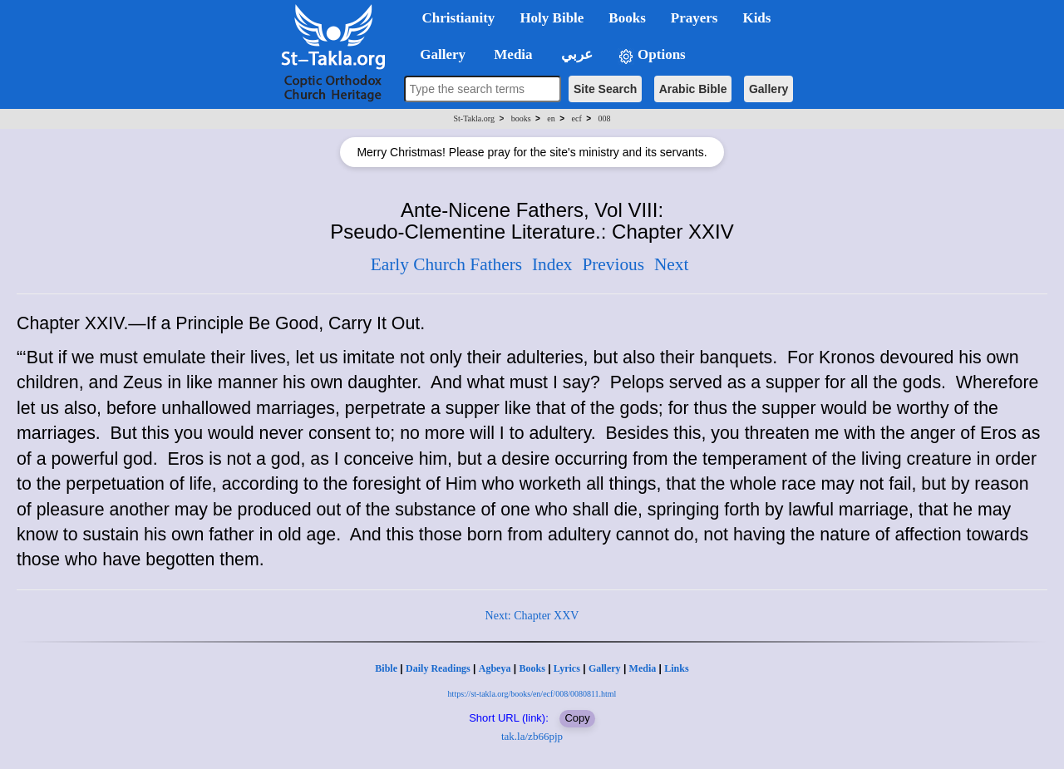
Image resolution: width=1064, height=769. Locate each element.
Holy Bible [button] (552, 18)
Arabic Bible (693, 89)
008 (604, 118)
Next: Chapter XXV (532, 615)
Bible (386, 668)
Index (552, 264)
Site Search (605, 89)
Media (643, 668)
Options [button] (652, 55)
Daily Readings (438, 668)
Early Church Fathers (446, 264)
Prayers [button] (694, 18)
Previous (613, 264)
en (550, 118)
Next (671, 264)
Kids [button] (756, 18)
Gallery (768, 89)
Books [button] (626, 18)
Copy (576, 718)
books (521, 118)
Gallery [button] (438, 54)
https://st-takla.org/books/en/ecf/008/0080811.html (532, 693)
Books (531, 668)
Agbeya (495, 668)
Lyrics (567, 668)
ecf (577, 118)
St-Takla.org (474, 118)
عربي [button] (575, 54)
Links (676, 668)
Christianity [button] (458, 18)
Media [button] (511, 54)
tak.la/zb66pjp (532, 736)
